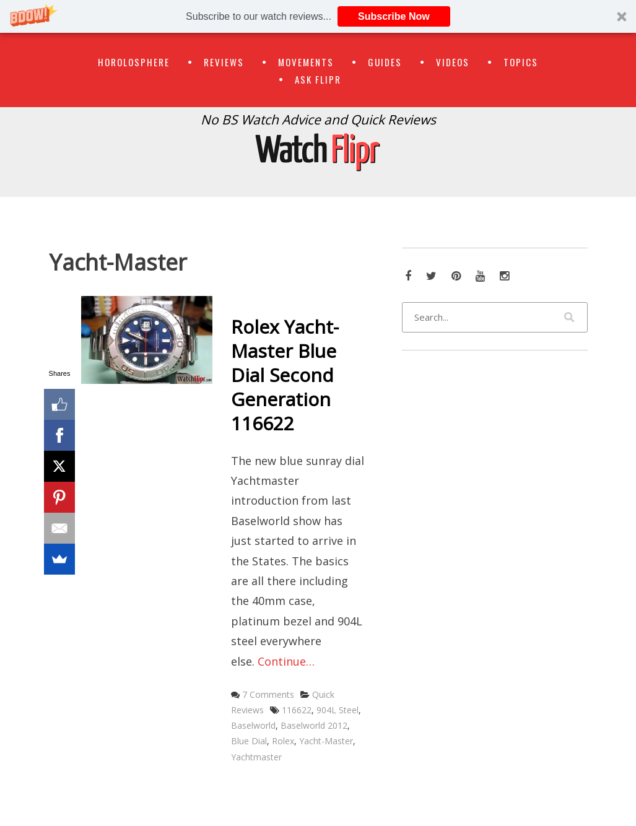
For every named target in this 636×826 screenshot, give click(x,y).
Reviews (224, 62)
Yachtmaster (256, 757)
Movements (306, 62)
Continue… (286, 661)
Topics (520, 62)
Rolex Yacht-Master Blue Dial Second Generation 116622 (285, 375)
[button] (318, 16)
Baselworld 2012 (314, 725)
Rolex (283, 741)
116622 (296, 710)
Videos (452, 62)
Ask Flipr (318, 79)
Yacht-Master (326, 741)
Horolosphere (134, 62)
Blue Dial (249, 741)
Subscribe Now (394, 16)
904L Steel (337, 710)
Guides (385, 62)
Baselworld (253, 725)
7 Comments (268, 694)
